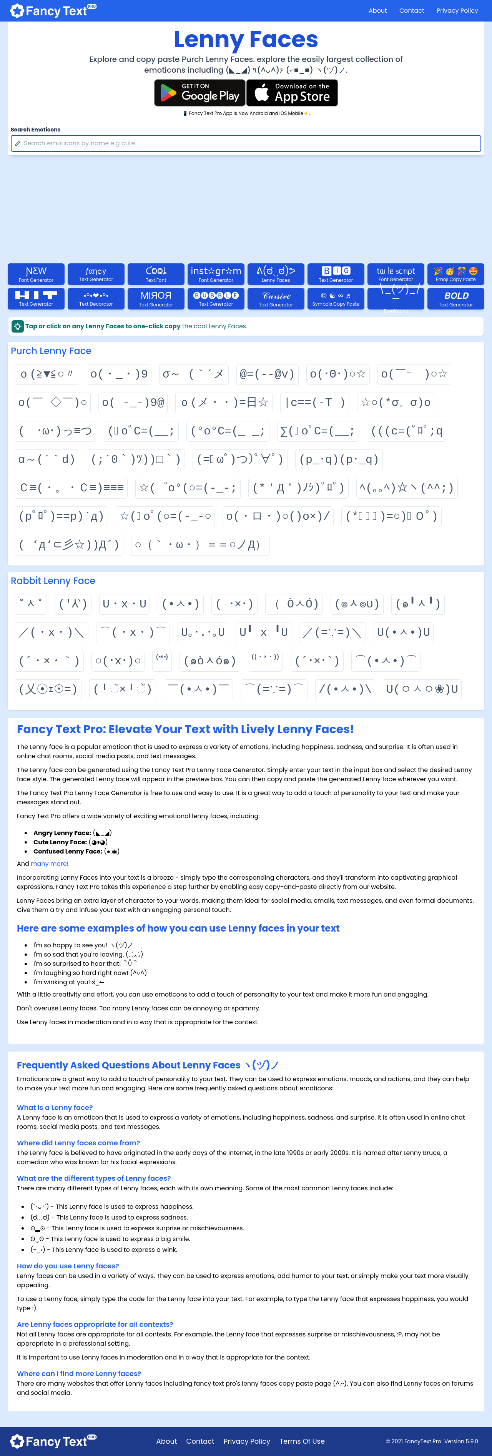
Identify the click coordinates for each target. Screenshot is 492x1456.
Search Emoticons (35, 129)
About (378, 10)
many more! (49, 863)
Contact (411, 10)
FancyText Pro (422, 1441)
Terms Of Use (302, 1441)
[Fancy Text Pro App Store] (292, 92)
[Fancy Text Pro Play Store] (200, 92)
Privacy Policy (457, 10)
